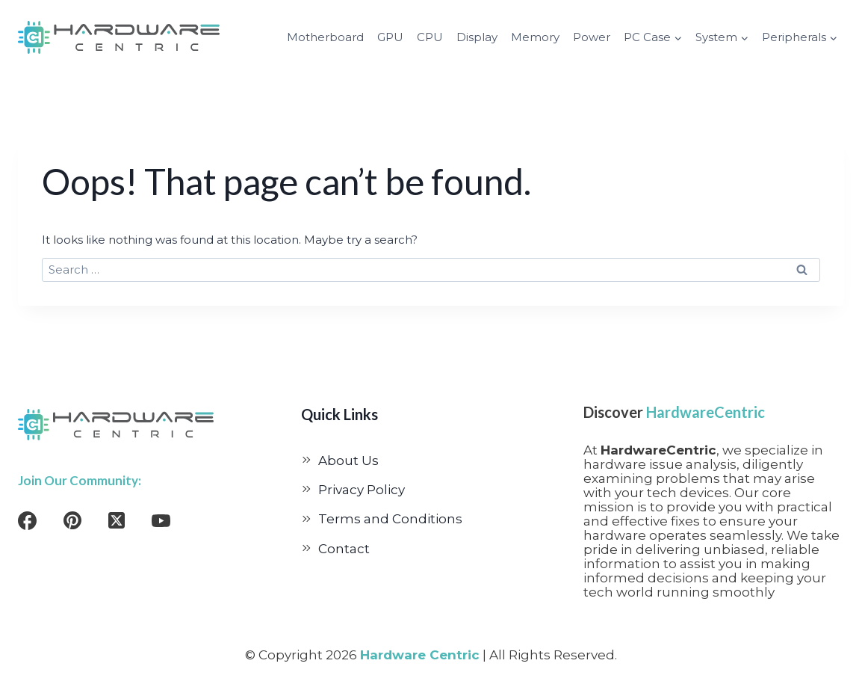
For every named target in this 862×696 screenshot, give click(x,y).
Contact (344, 548)
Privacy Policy (361, 489)
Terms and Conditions (390, 518)
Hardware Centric (420, 654)
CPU (430, 37)
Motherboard (325, 37)
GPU (390, 37)
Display (476, 37)
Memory (535, 37)
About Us (348, 460)
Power (591, 37)
